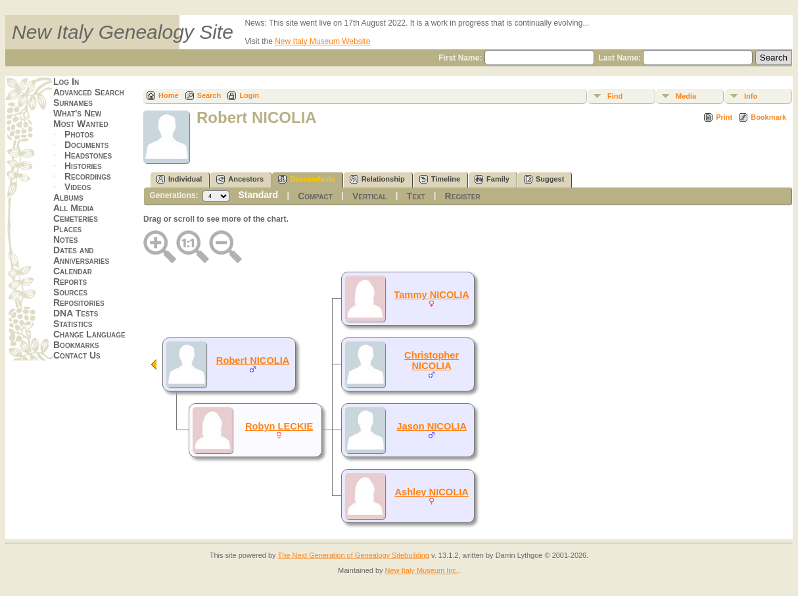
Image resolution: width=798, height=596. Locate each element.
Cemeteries (75, 218)
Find (614, 96)
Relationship (377, 179)
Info (750, 96)
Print (724, 117)
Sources (70, 292)
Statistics (73, 323)
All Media (73, 208)
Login (249, 95)
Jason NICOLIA (431, 426)
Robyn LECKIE (279, 426)
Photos (79, 134)
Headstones (88, 155)
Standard (258, 194)
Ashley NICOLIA (431, 492)
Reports (70, 281)
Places (67, 229)
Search (209, 95)
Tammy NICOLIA (431, 294)
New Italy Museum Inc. (421, 570)
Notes (65, 239)
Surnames (73, 102)
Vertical (369, 196)
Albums (68, 197)
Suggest (544, 179)
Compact (315, 196)
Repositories (79, 302)
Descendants (306, 179)
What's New (77, 113)
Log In (66, 81)
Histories (83, 166)
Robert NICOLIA (253, 360)
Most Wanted (80, 123)
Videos (77, 187)
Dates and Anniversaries (81, 255)
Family (492, 179)
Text (416, 196)
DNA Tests (75, 313)
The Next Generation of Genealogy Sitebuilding (353, 555)
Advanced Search (88, 92)
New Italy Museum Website (322, 41)
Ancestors (240, 179)
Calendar (72, 271)
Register (463, 196)
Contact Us (77, 355)
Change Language (89, 334)
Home (168, 95)
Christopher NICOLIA (431, 360)
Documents (86, 144)
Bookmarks (76, 344)
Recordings (87, 176)
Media (686, 96)
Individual (179, 179)
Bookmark (768, 117)
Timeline (439, 179)
